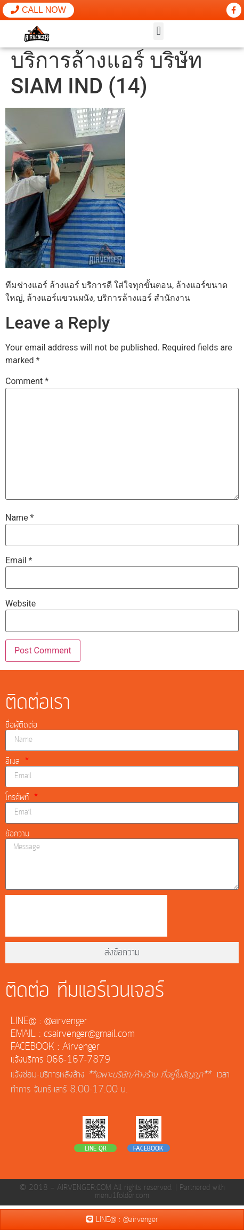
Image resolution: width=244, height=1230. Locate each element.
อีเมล (14, 764)
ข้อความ (17, 837)
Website (20, 607)
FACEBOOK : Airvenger (55, 1050)
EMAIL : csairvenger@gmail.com (73, 1037)
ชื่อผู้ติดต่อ (21, 728)
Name (19, 521)
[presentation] (86, 919)
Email (18, 564)
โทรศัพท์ (18, 800)
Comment (26, 385)
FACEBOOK (148, 1152)
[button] (158, 31)
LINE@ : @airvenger (49, 1025)
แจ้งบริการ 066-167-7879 (60, 1063)
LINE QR (96, 1152)
